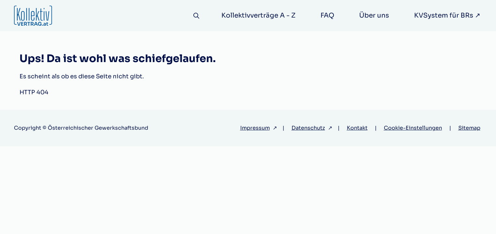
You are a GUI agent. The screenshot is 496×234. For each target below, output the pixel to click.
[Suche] (196, 16)
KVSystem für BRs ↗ (447, 15)
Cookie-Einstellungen (413, 127)
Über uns (374, 15)
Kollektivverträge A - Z (258, 15)
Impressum (255, 127)
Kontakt (357, 127)
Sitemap (469, 127)
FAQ (327, 15)
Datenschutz (308, 127)
